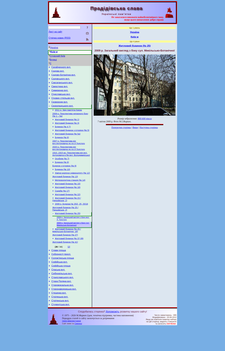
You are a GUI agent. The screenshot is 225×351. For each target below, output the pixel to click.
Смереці (78, 348)
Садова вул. (57, 72)
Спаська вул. (58, 290)
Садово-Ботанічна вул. (63, 76)
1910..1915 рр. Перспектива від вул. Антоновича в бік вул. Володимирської (71, 163)
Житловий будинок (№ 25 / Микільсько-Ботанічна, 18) (66, 247)
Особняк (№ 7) (62, 168)
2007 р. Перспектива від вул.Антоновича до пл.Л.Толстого (68, 150)
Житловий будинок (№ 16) (67, 201)
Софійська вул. (59, 282)
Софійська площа (60, 286)
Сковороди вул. (59, 106)
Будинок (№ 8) (62, 172)
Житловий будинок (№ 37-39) (69, 256)
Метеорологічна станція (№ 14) (70, 192)
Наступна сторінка (149, 127)
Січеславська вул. (61, 97)
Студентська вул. (60, 329)
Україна (54, 47)
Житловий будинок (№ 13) (65, 188)
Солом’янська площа (62, 277)
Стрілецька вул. (59, 320)
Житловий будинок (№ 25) (67, 229)
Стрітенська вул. (60, 325)
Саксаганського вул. (62, 85)
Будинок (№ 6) (62, 145)
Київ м (54, 52)
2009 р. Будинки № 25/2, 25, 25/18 (71, 219)
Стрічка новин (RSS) (59, 38)
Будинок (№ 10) (62, 180)
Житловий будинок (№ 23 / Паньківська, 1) (66, 214)
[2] (69, 265)
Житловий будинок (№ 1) (67, 125)
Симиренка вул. (59, 93)
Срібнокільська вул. (61, 295)
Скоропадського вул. (62, 110)
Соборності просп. (61, 273)
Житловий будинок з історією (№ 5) (72, 137)
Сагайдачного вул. (61, 67)
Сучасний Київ (57, 56)
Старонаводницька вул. (63, 312)
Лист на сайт (55, 32)
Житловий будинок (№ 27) (65, 252)
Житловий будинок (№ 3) (67, 129)
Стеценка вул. (58, 316)
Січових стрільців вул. (63, 102)
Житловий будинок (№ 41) (65, 260)
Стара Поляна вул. (61, 303)
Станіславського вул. (62, 299)
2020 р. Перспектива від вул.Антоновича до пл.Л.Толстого (68, 157)
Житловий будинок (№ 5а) (67, 141)
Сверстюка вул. (59, 89)
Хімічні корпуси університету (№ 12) (72, 184)
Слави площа (58, 269)
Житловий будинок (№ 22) (67, 209)
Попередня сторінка (121, 127)
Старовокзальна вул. (62, 307)
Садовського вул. (60, 80)
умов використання (71, 345)
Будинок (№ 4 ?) (63, 133)
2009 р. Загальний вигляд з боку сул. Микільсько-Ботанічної (73, 240)
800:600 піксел (145, 118)
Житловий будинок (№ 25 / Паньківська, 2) (65, 224)
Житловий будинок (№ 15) (67, 196)
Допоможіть (112, 336)
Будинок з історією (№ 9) (64, 176)
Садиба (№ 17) (62, 205)
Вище (135, 127)
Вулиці (53, 59)
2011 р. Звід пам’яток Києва (68, 115)
